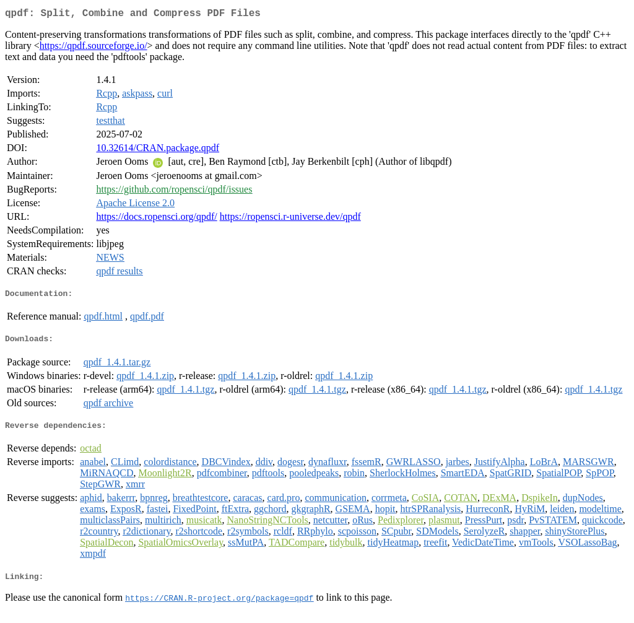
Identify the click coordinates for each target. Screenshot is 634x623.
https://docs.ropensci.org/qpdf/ (156, 219)
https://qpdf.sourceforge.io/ (93, 48)
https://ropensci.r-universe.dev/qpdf (290, 219)
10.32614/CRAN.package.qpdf (157, 150)
